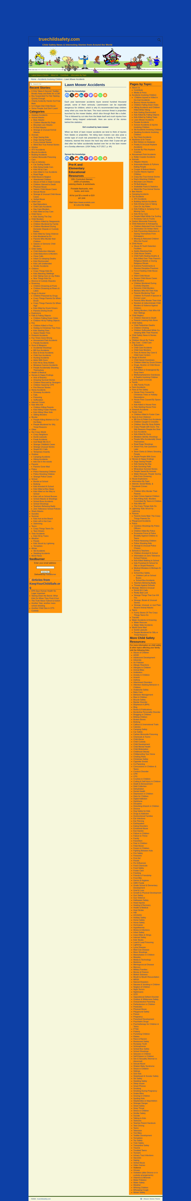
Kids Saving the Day (142, 464)
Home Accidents (38, 390)
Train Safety (138, 1143)
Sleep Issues (139, 1083)
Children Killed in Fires (43, 326)
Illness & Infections (141, 930)
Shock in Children (141, 1069)
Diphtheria (137, 801)
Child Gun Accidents (42, 355)
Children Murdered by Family (45, 224)
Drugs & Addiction (141, 814)
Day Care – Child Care (142, 343)
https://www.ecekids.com (84, 202)
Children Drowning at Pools (45, 286)
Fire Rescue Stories (42, 387)
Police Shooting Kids (143, 543)
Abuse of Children (141, 653)
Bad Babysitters (40, 204)
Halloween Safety (141, 900)
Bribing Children (140, 717)
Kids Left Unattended (42, 264)
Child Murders (37, 219)
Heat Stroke (138, 910)
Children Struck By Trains (143, 340)
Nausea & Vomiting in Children (146, 984)
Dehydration (138, 789)
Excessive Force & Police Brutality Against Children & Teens (146, 535)
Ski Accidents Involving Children (148, 130)
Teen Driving (138, 1126)
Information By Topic (78, 75)
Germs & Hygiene (141, 880)
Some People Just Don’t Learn (44, 108)
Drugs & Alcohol (38, 293)
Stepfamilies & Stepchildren (145, 1101)
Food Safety (138, 868)
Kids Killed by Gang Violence (45, 234)
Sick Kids (137, 1074)
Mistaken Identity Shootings (146, 437)
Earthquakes (138, 823)
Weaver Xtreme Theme (152, 1199)
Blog (135, 707)
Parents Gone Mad (41, 467)
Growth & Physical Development (147, 893)
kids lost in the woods (42, 462)
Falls (35, 395)
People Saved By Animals (145, 471)
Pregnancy (138, 1017)
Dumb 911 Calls (141, 590)
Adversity (137, 660)
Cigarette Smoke (140, 762)
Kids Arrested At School (43, 486)
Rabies (136, 1036)
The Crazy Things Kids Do (145, 506)
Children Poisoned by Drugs (45, 296)
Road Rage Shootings (143, 444)
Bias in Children (140, 697)
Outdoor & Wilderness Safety (145, 999)
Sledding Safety (140, 1081)
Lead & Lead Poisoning (143, 942)
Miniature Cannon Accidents (45, 365)
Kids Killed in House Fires (145, 405)
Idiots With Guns (40, 360)
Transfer (135, 617)
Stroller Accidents (40, 266)
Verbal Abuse (39, 199)
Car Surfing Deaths (41, 164)
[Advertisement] (95, 18)
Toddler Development (142, 1135)
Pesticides (137, 1007)
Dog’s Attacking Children (144, 179)
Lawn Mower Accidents (144, 120)
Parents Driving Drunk (43, 311)
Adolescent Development (144, 658)
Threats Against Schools (144, 585)
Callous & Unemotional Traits (145, 724)
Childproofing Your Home (144, 754)
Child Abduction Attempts (44, 251)
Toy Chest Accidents (142, 137)
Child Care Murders (142, 350)
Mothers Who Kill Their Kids (146, 291)
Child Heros (36, 214)
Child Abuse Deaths (142, 253)
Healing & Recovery (142, 905)
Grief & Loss (138, 890)
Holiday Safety (139, 918)
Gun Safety (138, 895)
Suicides (35, 514)
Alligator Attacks (141, 162)
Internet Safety (139, 937)
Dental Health (139, 791)
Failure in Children (141, 833)
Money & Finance (141, 972)
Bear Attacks (38, 120)
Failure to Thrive (140, 836)
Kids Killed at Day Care (43, 212)
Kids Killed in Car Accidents (45, 172)
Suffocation (38, 400)
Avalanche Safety (140, 690)
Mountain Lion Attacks (43, 125)
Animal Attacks (37, 117)
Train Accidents (38, 534)
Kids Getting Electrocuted (145, 112)
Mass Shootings (140, 952)
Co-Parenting (139, 764)
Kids (134, 489)
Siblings (136, 1071)
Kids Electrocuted (41, 261)
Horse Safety (139, 923)
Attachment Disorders (142, 682)
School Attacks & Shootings (45, 499)
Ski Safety (137, 1078)
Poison (136, 1014)
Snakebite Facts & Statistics (146, 187)
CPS (135, 776)
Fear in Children (140, 843)
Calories (137, 727)
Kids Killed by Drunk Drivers (45, 308)
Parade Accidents (41, 343)
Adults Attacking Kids (143, 251)
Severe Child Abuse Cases (145, 278)
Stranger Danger (140, 1103)
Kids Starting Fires (41, 330)
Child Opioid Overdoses (144, 360)
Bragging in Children (142, 715)
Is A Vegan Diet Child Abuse (43, 106)
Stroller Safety (139, 1113)
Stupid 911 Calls (40, 449)
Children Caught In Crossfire (146, 422)
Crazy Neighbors (40, 434)
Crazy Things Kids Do (42, 271)
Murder (34, 417)
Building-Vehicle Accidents (145, 202)
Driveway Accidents (41, 392)
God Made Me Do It (41, 442)
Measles (137, 957)
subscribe (80, 205)
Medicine (137, 962)
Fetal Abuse (138, 846)
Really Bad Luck (141, 593)
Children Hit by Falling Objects (46, 321)
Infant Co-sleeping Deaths (44, 259)
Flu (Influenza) (139, 863)
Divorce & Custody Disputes (43, 281)
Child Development (141, 744)
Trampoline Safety (141, 1145)
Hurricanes (138, 925)
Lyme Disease (139, 947)
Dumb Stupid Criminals (142, 380)
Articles (34, 147)
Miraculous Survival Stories (145, 469)
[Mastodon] (91, 95)
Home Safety (139, 920)
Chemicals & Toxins (141, 737)
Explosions (36, 313)
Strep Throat (138, 1108)
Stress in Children (141, 1111)
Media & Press (140, 93)
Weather (35, 538)
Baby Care (138, 692)
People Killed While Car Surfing (147, 216)
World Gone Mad (139, 627)
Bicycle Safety (139, 700)
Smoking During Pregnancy (145, 1091)
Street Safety (139, 1106)
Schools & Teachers (140, 551)
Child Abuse (137, 244)
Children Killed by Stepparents (46, 221)
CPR (135, 774)
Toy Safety (138, 1140)
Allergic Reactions (141, 665)
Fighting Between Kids (143, 851)
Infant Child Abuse (142, 276)
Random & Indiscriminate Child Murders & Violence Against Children (147, 305)
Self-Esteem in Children (143, 1056)
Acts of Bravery (40, 377)
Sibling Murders (40, 415)
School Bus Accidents (145, 580)
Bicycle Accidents (39, 152)
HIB (135, 913)
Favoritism (137, 841)
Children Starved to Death (44, 184)
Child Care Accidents (42, 207)
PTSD (136, 1029)
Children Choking (141, 328)
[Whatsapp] (100, 95)
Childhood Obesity (141, 752)
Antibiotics (137, 672)
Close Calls (38, 256)
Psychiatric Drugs (140, 1022)
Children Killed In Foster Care (146, 414)
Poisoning (37, 397)
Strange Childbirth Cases (44, 444)
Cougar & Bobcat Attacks (145, 169)
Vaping (136, 1160)
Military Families (140, 970)
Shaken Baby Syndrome (143, 1066)
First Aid (136, 858)
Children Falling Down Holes (45, 318)
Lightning (137, 945)
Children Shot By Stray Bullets (147, 424)
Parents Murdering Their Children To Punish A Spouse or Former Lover (147, 295)
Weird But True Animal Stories (46, 145)
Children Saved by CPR (43, 385)
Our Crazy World (38, 432)
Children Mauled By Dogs (44, 122)
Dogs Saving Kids (41, 137)
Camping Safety (140, 729)
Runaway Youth (140, 1044)
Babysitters (138, 345)
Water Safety (139, 1183)
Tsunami (137, 1153)
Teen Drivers (38, 531)
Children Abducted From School (147, 226)
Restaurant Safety (141, 1041)
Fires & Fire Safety (140, 390)
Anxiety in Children (141, 675)
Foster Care (137, 412)
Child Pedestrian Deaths (144, 325)
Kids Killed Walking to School (146, 561)
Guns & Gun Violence (141, 417)
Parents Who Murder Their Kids (147, 300)
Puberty (136, 1031)
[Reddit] (76, 95)
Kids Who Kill (37, 405)
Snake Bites (138, 1093)
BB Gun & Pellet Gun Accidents (147, 419)
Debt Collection (140, 786)
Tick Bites (137, 1133)
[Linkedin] (81, 95)
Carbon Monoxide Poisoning (43, 157)
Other (33, 429)
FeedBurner (51, 574)
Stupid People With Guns (145, 457)
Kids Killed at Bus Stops (43, 489)
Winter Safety (139, 1192)
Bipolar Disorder (140, 702)
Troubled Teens (140, 1150)
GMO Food (138, 883)
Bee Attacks (137, 192)
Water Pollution (140, 1180)
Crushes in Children (142, 779)
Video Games (139, 1165)
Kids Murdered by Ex (42, 236)
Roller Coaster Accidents (144, 157)
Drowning (35, 283)
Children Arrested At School (146, 553)
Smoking (137, 1088)
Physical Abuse (40, 187)
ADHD (136, 655)
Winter (34, 548)
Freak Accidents (40, 439)
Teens (34, 526)
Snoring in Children (141, 1096)
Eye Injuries (138, 831)
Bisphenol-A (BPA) (141, 705)
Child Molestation (140, 749)
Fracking (137, 873)
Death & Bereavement (143, 784)
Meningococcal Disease (143, 965)
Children (35, 269)
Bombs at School (40, 481)
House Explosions (140, 479)
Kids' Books (138, 940)
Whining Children (140, 1188)
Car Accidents (138, 197)
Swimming (37, 524)
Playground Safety (141, 1012)
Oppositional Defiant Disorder (146, 997)
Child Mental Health (141, 747)
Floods (36, 541)
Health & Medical (38, 373)
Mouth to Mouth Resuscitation (146, 977)
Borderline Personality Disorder (146, 712)
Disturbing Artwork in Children (146, 806)
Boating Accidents (39, 155)
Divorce (136, 809)
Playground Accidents (141, 521)
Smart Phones (139, 1086)
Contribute (64, 75)
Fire (33, 323)
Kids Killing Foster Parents (44, 410)
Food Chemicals (140, 866)
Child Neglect (137, 315)
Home (33, 79)
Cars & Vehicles (38, 162)
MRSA (136, 980)
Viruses (136, 1170)
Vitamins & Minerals (142, 1178)
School (34, 479)
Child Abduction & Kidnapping (145, 224)
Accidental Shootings (42, 348)
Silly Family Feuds (142, 385)
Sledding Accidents (41, 553)
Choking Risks (139, 757)
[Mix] (95, 95)
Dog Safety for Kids (141, 811)
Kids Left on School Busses (45, 496)
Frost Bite (137, 878)
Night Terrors (138, 989)
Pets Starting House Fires (145, 407)
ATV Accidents (140, 199)
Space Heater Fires (41, 333)
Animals (34, 135)
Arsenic (136, 677)
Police (34, 469)
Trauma (136, 1148)
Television (137, 1131)
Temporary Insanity (41, 452)
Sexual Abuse (39, 192)
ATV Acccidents (38, 150)
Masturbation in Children (143, 955)
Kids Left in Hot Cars (42, 521)
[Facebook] (67, 95)
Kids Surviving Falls (142, 467)
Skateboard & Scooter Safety (145, 1076)
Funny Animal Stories (42, 142)
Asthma (136, 680)
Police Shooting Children (44, 474)
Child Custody (139, 742)
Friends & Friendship (142, 875)
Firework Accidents (39, 335)
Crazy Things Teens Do (43, 529)
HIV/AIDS (137, 915)
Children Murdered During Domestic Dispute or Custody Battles (46, 228)
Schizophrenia (139, 1046)
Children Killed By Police (144, 531)
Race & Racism (140, 1039)
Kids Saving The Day (42, 217)
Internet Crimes (38, 402)
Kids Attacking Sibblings (43, 274)
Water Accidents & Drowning (144, 620)
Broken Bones (139, 719)
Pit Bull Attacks (39, 127)
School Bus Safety (142, 573)
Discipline (137, 804)
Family (135, 382)
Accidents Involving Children (50, 79)
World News (36, 556)
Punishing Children (141, 1034)
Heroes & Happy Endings (42, 375)
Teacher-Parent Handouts (144, 1123)
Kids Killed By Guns (142, 434)
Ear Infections (139, 818)
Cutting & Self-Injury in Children (147, 781)
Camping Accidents (41, 457)
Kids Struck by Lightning (43, 543)
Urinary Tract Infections (143, 1155)
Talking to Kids (139, 1118)
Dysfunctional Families (143, 816)
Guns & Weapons (39, 345)
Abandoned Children (42, 179)
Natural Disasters (140, 982)
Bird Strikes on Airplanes (144, 142)
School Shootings (41, 504)
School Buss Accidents (43, 501)
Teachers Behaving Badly (44, 506)
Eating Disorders (140, 826)
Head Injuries (139, 903)
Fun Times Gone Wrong (41, 338)
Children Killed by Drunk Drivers (148, 362)
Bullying (36, 484)
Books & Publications (142, 710)
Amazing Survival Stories (44, 380)
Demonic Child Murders (144, 288)
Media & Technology (142, 960)
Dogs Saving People (42, 140)
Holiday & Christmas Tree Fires (46, 328)
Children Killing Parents (43, 407)
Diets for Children (140, 796)
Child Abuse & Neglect (41, 177)
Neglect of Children (141, 987)
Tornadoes (38, 546)
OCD (135, 994)
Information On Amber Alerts (146, 229)
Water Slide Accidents (143, 625)
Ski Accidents (39, 551)
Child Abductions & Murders (45, 254)
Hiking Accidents (40, 459)
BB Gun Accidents (41, 350)
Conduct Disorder (141, 771)
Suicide (136, 1116)
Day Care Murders (41, 209)
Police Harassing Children (44, 472)
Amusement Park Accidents (45, 340)
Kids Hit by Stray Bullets (43, 363)
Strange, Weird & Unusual (143, 588)
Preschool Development (143, 1019)
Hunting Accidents (41, 358)
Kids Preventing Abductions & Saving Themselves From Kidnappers (146, 233)
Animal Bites (138, 670)
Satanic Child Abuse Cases (45, 189)
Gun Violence (139, 898)
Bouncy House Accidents (144, 102)
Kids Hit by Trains (40, 536)
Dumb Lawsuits (40, 437)
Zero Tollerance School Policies (47, 509)
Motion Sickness (140, 975)
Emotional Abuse (140, 828)
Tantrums (137, 1121)
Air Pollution (138, 663)
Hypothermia (138, 928)
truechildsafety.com (59, 39)
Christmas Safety (140, 759)
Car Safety (138, 732)
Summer (35, 516)
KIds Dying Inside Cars (43, 167)
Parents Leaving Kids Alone (146, 320)
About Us (54, 75)
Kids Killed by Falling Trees (145, 117)
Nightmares (138, 992)
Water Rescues (140, 622)
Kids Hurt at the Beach (43, 519)
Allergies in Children (142, 668)
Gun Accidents (140, 432)
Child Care (36, 202)
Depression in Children (143, 794)
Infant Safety (138, 932)
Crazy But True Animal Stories (147, 177)
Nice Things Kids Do (42, 278)
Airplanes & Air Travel (141, 140)
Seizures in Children (142, 1054)
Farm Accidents (138, 387)
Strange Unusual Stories (43, 447)
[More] (105, 95)
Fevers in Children (141, 848)
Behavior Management (143, 695)
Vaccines (137, 1158)
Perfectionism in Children (144, 1004)
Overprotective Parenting (144, 1002)
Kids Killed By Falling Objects (146, 115)
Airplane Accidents (39, 115)
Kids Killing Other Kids (43, 412)
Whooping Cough (140, 1190)
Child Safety (36, 249)
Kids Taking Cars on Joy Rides (46, 276)
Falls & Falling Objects (41, 316)
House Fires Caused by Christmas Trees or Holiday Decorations (145, 394)
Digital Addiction (140, 799)
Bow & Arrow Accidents (43, 353)
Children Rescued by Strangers (46, 382)
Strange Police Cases (42, 477)
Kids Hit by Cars (40, 169)
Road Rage (38, 174)
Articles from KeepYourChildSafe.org (44, 583)
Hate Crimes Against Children (146, 496)
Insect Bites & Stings (142, 935)
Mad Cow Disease (141, 950)
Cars (33, 160)
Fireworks (137, 856)
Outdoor (34, 454)
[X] (72, 95)
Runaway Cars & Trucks (144, 219)
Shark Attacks (37, 511)
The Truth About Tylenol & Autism (45, 601)
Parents (34, 464)
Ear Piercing (138, 821)
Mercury (136, 967)
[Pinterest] (86, 95)
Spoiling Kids (139, 1098)
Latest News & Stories (40, 75)
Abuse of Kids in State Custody (46, 182)
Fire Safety (138, 853)
